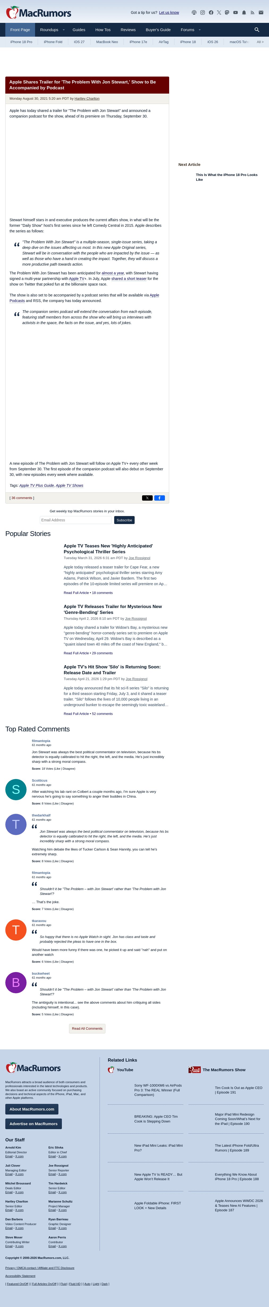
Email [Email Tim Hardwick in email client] (52, 1192)
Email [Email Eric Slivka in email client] (52, 1156)
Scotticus (40, 780)
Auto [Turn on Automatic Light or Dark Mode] (87, 1283)
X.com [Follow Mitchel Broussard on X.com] (19, 1192)
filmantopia (41, 741)
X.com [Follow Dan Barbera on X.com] (19, 1228)
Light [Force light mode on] (96, 1283)
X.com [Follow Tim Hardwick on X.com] (62, 1192)
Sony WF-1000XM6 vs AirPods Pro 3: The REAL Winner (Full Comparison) (158, 1090)
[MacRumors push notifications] (244, 12)
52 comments (102, 714)
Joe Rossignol (139, 558)
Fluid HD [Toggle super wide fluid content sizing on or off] (74, 1283)
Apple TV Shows (69, 485)
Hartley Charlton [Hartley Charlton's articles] (16, 1201)
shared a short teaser (129, 279)
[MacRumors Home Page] (38, 13)
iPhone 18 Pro (21, 42)
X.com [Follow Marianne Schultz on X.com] (62, 1210)
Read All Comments (87, 1028)
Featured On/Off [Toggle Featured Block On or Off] (17, 1283)
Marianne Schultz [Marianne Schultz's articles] (60, 1201)
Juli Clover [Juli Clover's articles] (12, 1165)
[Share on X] (147, 498)
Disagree (68, 768)
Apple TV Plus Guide (36, 485)
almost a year (113, 273)
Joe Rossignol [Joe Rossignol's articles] (59, 1165)
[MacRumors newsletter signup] (261, 12)
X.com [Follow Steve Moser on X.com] (19, 1246)
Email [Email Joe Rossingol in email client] (52, 1174)
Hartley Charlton (87, 98)
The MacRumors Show (224, 1069)
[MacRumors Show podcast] (194, 12)
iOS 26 (212, 42)
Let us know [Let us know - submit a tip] (169, 12)
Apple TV (76, 279)
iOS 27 (79, 42)
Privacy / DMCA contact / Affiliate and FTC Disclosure (39, 1268)
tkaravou (39, 921)
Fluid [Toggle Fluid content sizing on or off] (63, 1283)
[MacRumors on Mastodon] (227, 12)
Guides (79, 29)
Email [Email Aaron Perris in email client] (52, 1246)
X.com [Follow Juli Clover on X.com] (19, 1174)
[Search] (259, 29)
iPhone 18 (188, 42)
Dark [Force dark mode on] (104, 1283)
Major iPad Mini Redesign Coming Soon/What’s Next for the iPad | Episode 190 (238, 1119)
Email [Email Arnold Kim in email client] (9, 1156)
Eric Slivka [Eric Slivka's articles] (56, 1147)
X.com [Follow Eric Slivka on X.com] (62, 1156)
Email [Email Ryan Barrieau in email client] (52, 1228)
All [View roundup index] (260, 42)
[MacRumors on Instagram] (202, 12)
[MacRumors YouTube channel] (235, 12)
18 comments (102, 593)
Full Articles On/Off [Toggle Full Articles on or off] (44, 1283)
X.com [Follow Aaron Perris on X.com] (62, 1246)
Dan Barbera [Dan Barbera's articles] (14, 1219)
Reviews (128, 29)
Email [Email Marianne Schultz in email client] (52, 1210)
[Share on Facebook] (159, 498)
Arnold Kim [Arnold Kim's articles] (13, 1147)
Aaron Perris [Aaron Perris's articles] (57, 1237)
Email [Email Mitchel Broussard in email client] (9, 1192)
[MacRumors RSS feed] (252, 12)
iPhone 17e (138, 42)
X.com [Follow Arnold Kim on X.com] (19, 1156)
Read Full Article (76, 593)
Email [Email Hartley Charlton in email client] (9, 1210)
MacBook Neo (107, 42)
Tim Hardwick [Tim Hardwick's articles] (58, 1183)
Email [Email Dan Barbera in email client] (9, 1228)
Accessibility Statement (20, 1275)
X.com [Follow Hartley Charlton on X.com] (19, 1210)
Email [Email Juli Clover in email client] (9, 1174)
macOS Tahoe (240, 42)
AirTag (164, 42)
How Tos (102, 29)
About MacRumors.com (32, 1109)
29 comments (102, 653)
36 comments (21, 498)
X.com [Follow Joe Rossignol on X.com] (62, 1174)
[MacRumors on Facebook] (211, 12)
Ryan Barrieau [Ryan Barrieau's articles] (59, 1219)
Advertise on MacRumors (34, 1123)
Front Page (20, 29)
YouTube (125, 1069)
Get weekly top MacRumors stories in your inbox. (87, 511)
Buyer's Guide (158, 29)
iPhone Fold (53, 42)
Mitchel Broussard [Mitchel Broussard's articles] (18, 1183)
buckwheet (41, 973)
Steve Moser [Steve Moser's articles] (14, 1237)
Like (57, 768)
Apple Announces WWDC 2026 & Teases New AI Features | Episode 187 (239, 1205)
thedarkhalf (41, 815)
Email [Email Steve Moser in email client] (9, 1246)
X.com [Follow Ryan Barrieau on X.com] (62, 1228)
